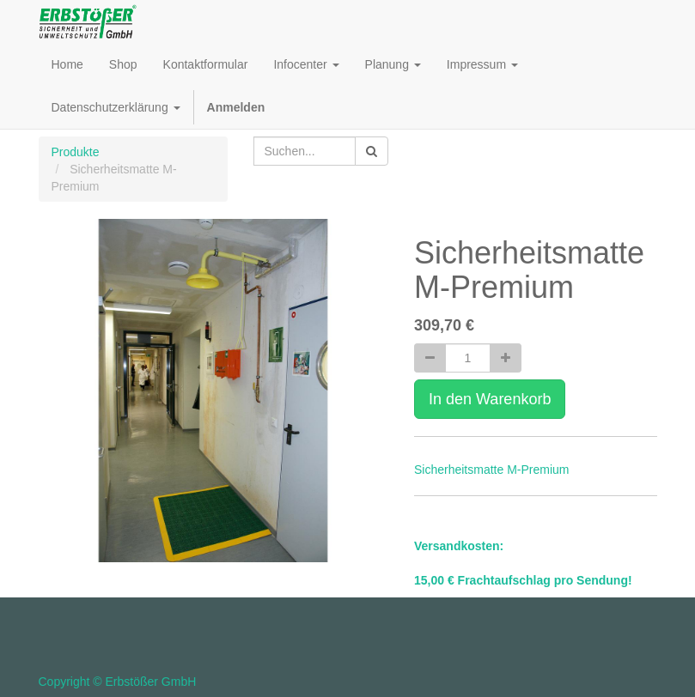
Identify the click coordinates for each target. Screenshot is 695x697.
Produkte (76, 152)
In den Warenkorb (490, 399)
